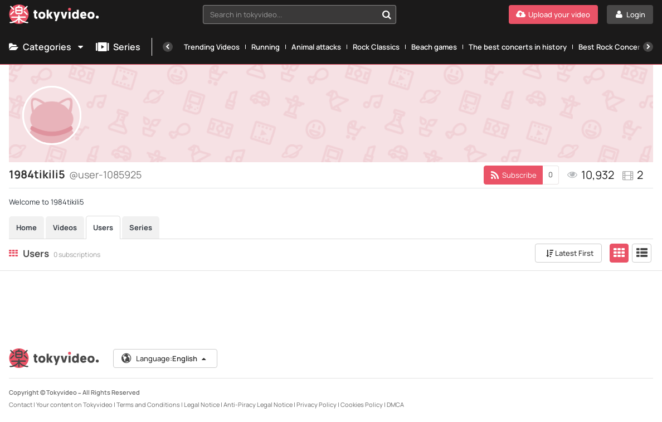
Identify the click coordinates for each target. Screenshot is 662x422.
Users (103, 227)
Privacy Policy (316, 404)
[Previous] (168, 47)
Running (265, 47)
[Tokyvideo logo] (54, 16)
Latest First (569, 253)
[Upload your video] (553, 14)
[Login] (630, 14)
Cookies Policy (361, 404)
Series (118, 47)
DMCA (395, 404)
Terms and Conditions (148, 404)
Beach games (434, 47)
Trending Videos (212, 47)
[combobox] (299, 14)
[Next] (648, 47)
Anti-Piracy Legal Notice (258, 404)
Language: (164, 358)
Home (26, 227)
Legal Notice (202, 404)
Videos (65, 227)
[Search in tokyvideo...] (386, 14)
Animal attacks (316, 47)
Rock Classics (376, 47)
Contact (20, 404)
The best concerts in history (518, 47)
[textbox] (290, 14)
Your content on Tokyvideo (74, 404)
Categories (47, 47)
